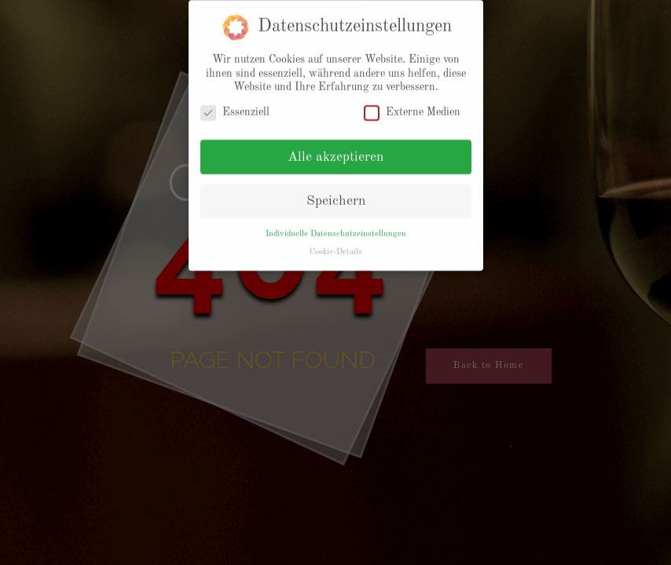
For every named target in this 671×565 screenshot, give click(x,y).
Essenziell (235, 107)
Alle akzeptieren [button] (335, 152)
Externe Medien (412, 107)
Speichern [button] (335, 195)
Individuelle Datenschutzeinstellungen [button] (336, 228)
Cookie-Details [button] (336, 246)
